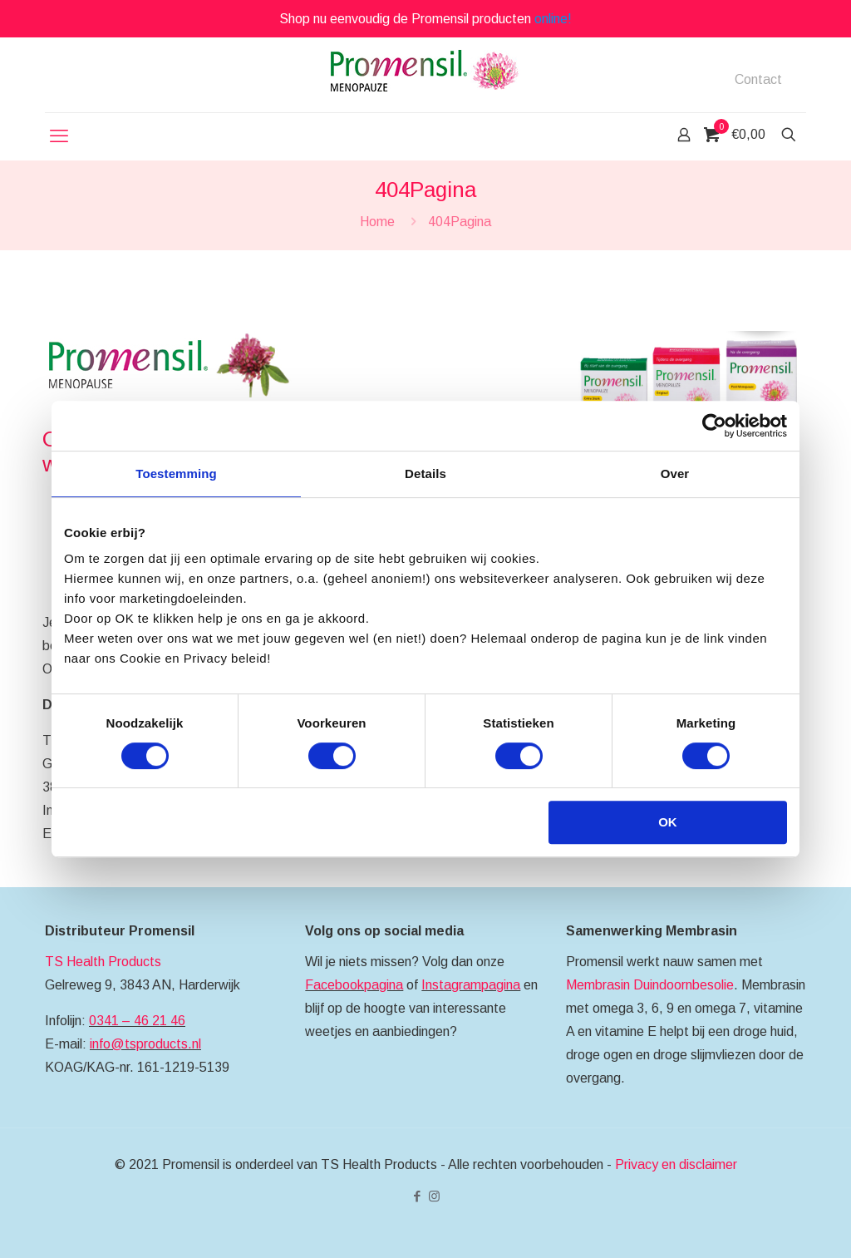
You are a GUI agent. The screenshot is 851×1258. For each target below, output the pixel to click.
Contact (758, 79)
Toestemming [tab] (176, 473)
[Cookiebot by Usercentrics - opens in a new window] (714, 425)
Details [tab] (425, 473)
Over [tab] (675, 473)
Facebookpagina (354, 985)
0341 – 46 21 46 (137, 1021)
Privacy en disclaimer (676, 1164)
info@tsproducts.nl (145, 1044)
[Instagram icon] (434, 1196)
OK (667, 822)
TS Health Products (103, 962)
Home (377, 222)
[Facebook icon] (417, 1196)
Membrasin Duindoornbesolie (650, 985)
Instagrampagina (470, 985)
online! (553, 19)
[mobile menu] (59, 136)
